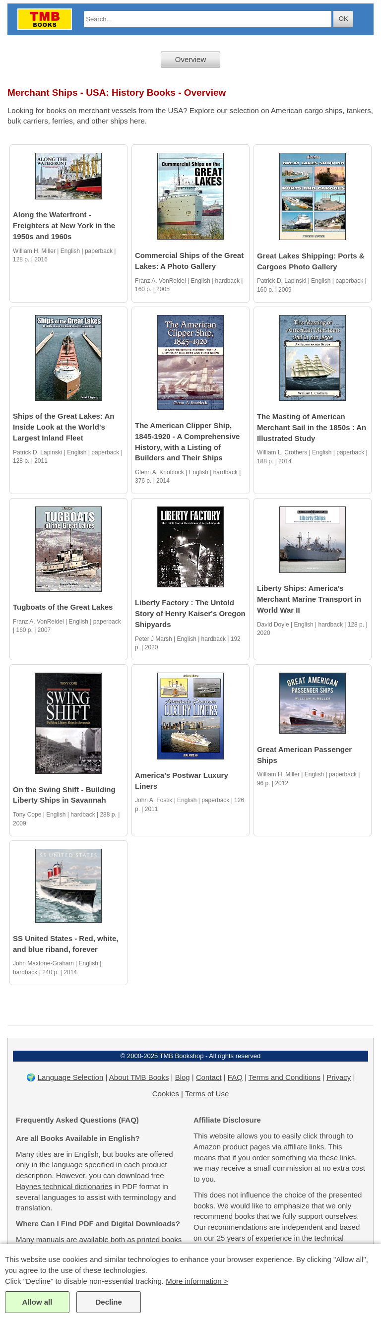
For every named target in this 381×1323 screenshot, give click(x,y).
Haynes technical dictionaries (64, 1186)
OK (343, 18)
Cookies (165, 1093)
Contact (209, 1077)
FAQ (235, 1077)
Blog (182, 1077)
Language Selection (71, 1077)
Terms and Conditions (284, 1077)
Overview (190, 59)
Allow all (37, 1302)
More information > (197, 1281)
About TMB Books (139, 1077)
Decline (108, 1302)
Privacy (338, 1077)
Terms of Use (207, 1093)
